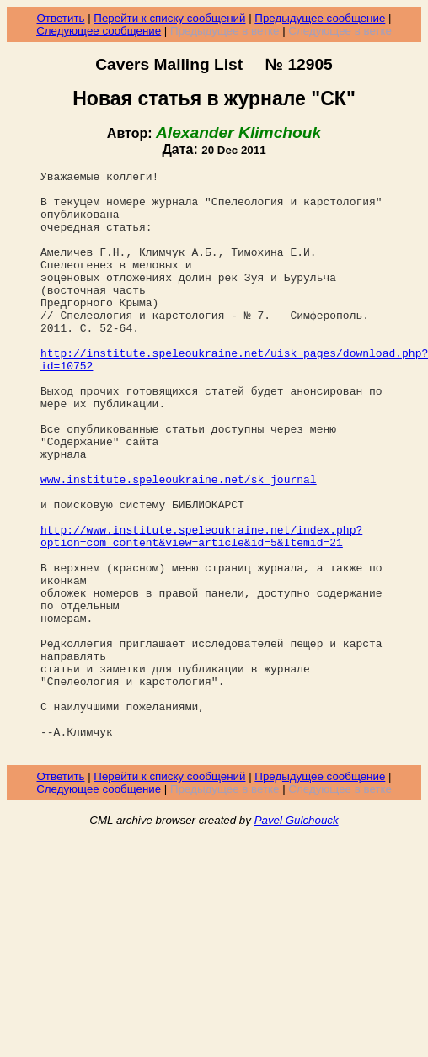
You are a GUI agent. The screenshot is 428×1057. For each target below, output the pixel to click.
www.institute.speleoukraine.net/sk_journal (178, 542)
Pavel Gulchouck (296, 936)
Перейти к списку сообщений (169, 18)
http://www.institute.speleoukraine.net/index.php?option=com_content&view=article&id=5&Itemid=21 (201, 610)
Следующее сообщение (98, 30)
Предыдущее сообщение (319, 18)
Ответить (60, 18)
